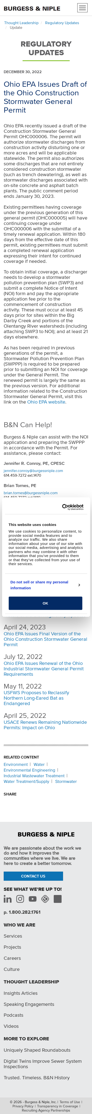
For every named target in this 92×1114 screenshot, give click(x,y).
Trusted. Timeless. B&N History (37, 1077)
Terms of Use (70, 1102)
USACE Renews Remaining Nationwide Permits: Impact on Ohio (45, 724)
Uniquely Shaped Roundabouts (37, 1050)
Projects (12, 947)
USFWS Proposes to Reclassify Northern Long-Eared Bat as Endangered (36, 698)
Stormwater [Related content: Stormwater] (66, 781)
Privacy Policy (23, 1106)
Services (13, 936)
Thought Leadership (21, 22)
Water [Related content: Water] (39, 764)
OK (45, 603)
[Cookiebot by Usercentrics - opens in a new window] (63, 507)
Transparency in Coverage (57, 1106)
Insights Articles (21, 993)
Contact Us (33, 876)
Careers (12, 958)
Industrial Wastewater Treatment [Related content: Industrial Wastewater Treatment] (34, 775)
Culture (12, 969)
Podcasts (13, 1015)
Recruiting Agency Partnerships (46, 1110)
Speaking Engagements (29, 1004)
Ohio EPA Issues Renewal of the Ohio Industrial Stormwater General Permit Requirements (44, 668)
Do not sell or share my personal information (39, 585)
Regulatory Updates (62, 22)
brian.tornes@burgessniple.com (31, 492)
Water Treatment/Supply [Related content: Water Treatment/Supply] (26, 781)
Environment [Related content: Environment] (16, 764)
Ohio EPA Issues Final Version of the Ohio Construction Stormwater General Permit (45, 639)
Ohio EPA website (46, 402)
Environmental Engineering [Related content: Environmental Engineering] (29, 770)
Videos (11, 1026)
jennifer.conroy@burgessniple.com (33, 470)
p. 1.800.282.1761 (22, 912)
